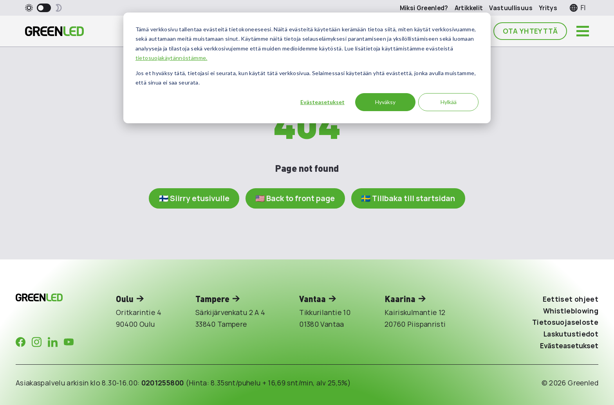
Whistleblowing (570, 310)
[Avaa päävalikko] (582, 31)
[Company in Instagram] (37, 342)
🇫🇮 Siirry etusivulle (194, 198)
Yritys (548, 8)
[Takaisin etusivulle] (54, 31)
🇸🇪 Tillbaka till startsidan (408, 198)
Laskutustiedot (571, 333)
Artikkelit (469, 8)
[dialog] (307, 68)
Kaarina (400, 298)
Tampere (212, 298)
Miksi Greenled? (424, 8)
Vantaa (312, 298)
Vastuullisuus (511, 8)
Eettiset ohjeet (570, 299)
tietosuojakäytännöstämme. (171, 57)
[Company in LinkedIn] (53, 342)
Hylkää (449, 102)
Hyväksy (385, 102)
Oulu (125, 298)
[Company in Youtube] (69, 342)
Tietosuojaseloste (565, 322)
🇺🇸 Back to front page (295, 198)
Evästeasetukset (322, 102)
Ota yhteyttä (530, 31)
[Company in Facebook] (20, 342)
